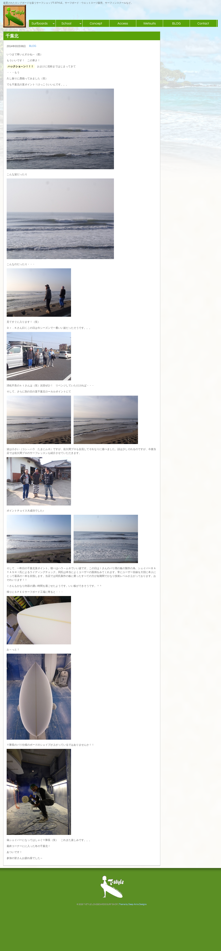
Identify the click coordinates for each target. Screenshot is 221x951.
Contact (203, 23)
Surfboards (40, 23)
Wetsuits (149, 23)
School (66, 23)
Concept (96, 23)
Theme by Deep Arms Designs (133, 904)
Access (122, 23)
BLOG (176, 23)
